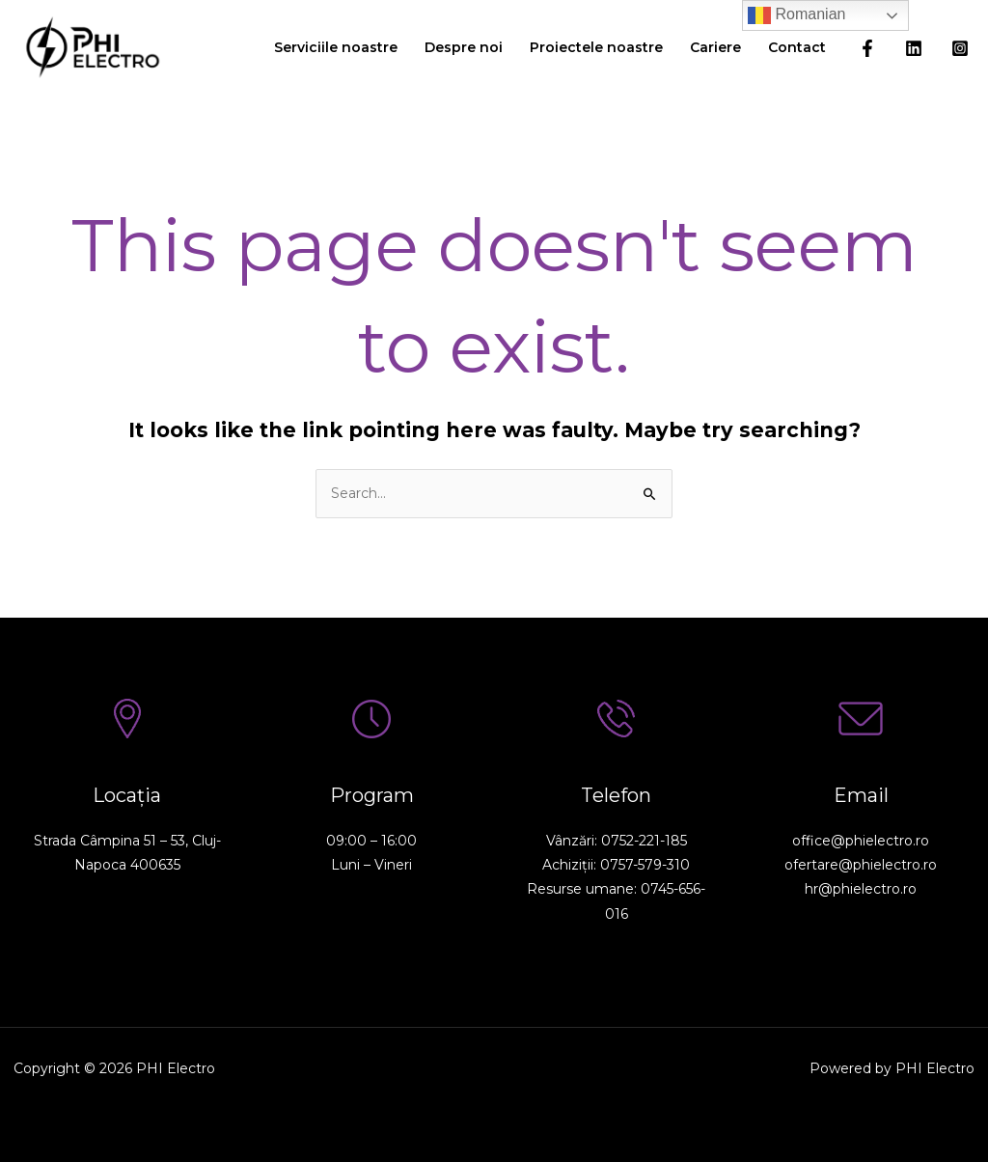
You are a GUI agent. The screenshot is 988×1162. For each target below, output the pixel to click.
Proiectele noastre (596, 47)
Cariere (715, 47)
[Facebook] (867, 48)
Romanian (796, 15)
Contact (797, 47)
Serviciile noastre (336, 47)
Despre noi (464, 47)
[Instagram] (960, 48)
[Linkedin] (913, 48)
